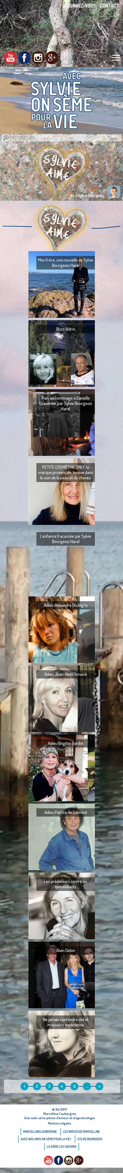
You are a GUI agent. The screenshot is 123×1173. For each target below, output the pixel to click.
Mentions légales (59, 1123)
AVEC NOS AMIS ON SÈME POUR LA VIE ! (46, 1139)
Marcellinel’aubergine (40, 1132)
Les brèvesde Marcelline (81, 1132)
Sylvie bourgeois (90, 1139)
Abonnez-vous (80, 6)
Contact (109, 6)
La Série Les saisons (62, 1146)
